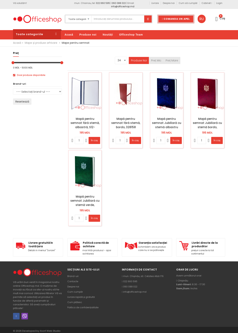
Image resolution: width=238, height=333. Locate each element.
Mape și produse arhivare (41, 43)
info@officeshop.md (122, 6)
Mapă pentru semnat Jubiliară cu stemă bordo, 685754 (207, 123)
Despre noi (73, 286)
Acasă (17, 43)
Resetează (22, 101)
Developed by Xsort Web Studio (41, 331)
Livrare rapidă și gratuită (81, 297)
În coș (94, 140)
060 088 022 (119, 3)
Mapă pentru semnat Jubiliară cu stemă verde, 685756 (85, 201)
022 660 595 (103, 3)
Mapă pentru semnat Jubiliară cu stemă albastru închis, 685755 (166, 123)
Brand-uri (73, 276)
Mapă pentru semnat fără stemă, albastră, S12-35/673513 (85, 123)
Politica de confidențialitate (82, 307)
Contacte (72, 281)
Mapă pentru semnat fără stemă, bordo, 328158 (125, 123)
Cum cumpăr (75, 291)
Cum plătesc (74, 302)
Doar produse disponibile (29, 75)
